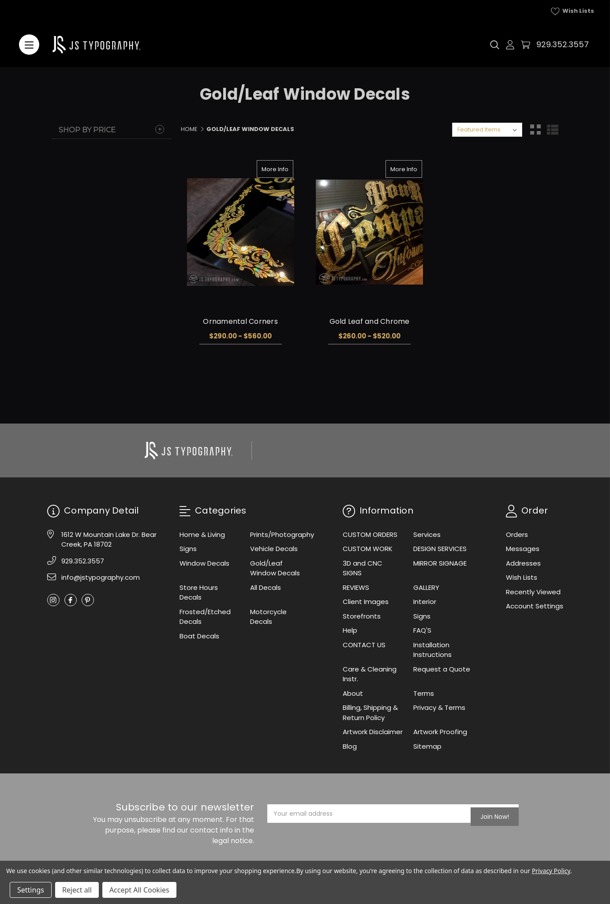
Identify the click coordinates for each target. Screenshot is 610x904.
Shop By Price (87, 130)
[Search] (494, 44)
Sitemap (427, 746)
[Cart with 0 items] (525, 45)
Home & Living (202, 534)
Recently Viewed (533, 591)
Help (350, 630)
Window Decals (204, 563)
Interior (424, 601)
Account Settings (534, 606)
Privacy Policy (551, 870)
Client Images (366, 601)
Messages (522, 548)
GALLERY (426, 587)
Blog (350, 746)
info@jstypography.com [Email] (100, 577)
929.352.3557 (562, 44)
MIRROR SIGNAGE (440, 563)
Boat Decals (199, 636)
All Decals (265, 587)
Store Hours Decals (199, 592)
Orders (517, 534)
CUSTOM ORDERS (370, 534)
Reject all (77, 890)
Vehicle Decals (274, 548)
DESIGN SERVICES (440, 548)
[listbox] (487, 129)
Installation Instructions (432, 650)
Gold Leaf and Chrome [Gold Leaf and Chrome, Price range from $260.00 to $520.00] (369, 321)
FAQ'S (422, 630)
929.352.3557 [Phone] (82, 561)
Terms (423, 693)
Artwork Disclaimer (373, 731)
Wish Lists (572, 11)
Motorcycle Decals (268, 616)
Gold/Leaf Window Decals (275, 568)
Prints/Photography (282, 534)
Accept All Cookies (139, 890)
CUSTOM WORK (368, 548)
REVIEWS (356, 587)
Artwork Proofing (440, 731)
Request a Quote (441, 669)
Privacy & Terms (439, 707)
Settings (30, 890)
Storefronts (362, 616)
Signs (188, 548)
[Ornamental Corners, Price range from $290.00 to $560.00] (240, 232)
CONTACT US (364, 644)
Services (427, 534)
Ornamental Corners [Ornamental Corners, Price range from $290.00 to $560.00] (240, 321)
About (353, 693)
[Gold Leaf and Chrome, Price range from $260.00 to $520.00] (369, 232)
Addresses (523, 563)
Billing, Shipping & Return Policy (370, 712)
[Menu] (29, 44)
